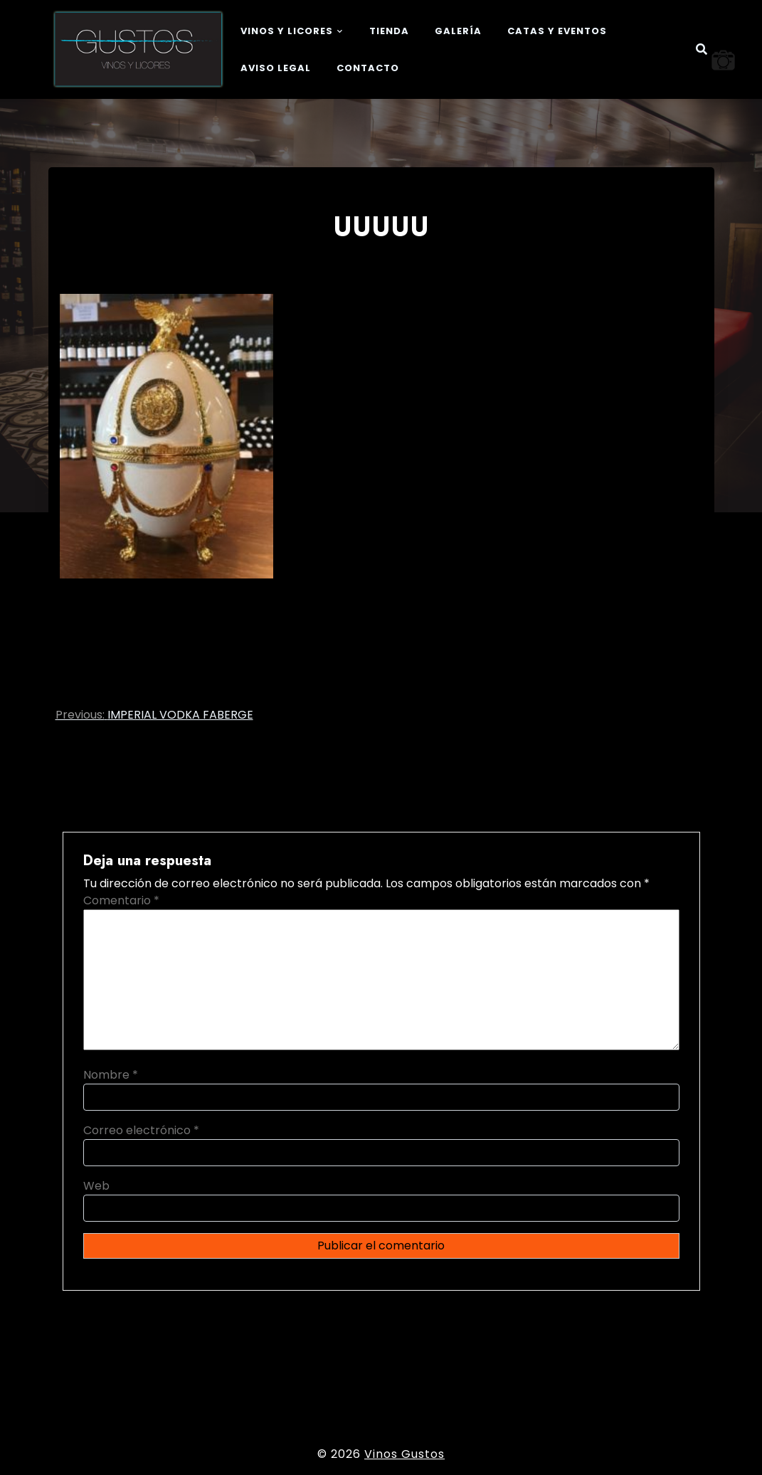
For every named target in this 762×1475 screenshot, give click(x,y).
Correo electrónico (141, 1130)
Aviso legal (275, 68)
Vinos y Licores (286, 31)
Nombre (110, 1075)
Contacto (368, 68)
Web (96, 1186)
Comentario (121, 900)
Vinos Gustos (404, 1454)
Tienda (389, 31)
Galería (458, 31)
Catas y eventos (557, 31)
